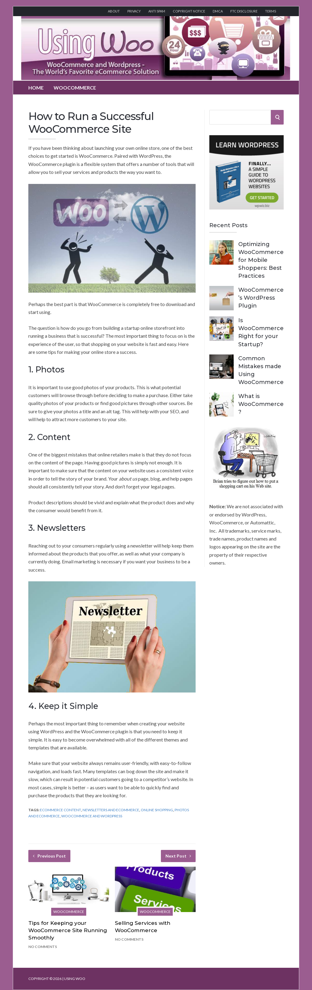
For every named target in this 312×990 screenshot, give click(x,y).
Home (36, 87)
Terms (270, 11)
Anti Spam (156, 11)
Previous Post (49, 855)
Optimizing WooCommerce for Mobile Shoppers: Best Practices (261, 260)
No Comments (42, 946)
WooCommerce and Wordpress (91, 816)
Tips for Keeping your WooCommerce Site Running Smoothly (67, 930)
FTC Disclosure (243, 11)
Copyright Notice (189, 11)
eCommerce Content (60, 810)
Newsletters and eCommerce (111, 810)
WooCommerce (75, 87)
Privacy (134, 11)
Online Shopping (157, 810)
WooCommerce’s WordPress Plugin (261, 298)
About (114, 11)
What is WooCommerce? (261, 404)
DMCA (218, 11)
